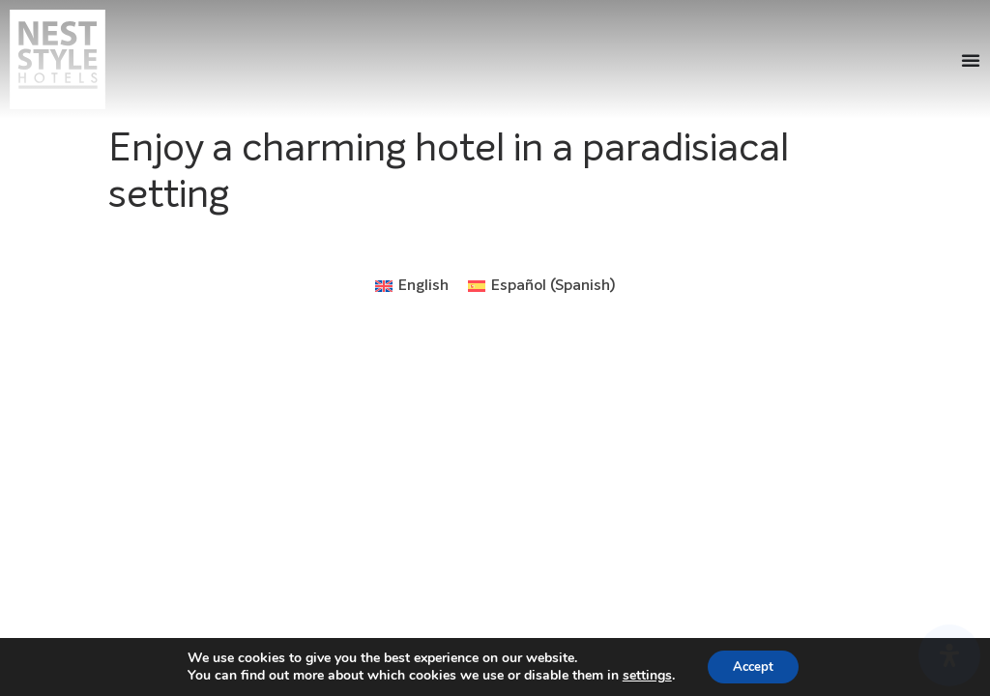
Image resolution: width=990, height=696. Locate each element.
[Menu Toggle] (970, 60)
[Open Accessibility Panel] (949, 655)
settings (642, 674)
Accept (753, 665)
